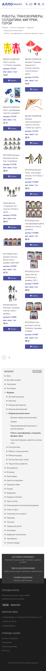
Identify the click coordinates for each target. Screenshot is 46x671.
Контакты (6, 651)
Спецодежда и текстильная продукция (23, 505)
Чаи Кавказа (12, 539)
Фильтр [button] (37, 371)
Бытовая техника (14, 380)
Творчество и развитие (18, 464)
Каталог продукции (17, 27)
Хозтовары (11, 530)
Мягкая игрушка (15, 455)
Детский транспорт (16, 397)
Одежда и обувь (13, 485)
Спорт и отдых (12, 510)
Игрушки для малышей (18, 409)
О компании (6, 642)
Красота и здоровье (15, 480)
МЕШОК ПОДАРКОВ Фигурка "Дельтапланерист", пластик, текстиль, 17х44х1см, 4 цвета (33, 122)
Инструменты (12, 468)
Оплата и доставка (9, 646)
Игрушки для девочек (17, 405)
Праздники (11, 493)
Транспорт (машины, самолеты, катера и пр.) (26, 441)
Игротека (12, 401)
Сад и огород (12, 501)
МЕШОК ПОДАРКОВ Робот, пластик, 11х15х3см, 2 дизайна (12, 62)
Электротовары (13, 543)
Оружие (13, 422)
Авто (9, 376)
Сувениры (11, 518)
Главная (5, 27)
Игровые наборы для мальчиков (23, 418)
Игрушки (30, 27)
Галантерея (11, 384)
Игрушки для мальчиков (13, 30)
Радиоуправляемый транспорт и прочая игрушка (23, 427)
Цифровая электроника (16, 535)
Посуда (10, 489)
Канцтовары (12, 476)
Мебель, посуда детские (18, 451)
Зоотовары (11, 388)
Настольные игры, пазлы (19, 460)
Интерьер (10, 472)
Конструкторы (14, 447)
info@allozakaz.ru (9, 626)
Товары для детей (14, 526)
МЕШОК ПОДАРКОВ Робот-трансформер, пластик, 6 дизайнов (11, 110)
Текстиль (10, 522)
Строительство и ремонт (17, 514)
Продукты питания (14, 497)
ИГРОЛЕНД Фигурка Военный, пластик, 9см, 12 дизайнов (11, 158)
